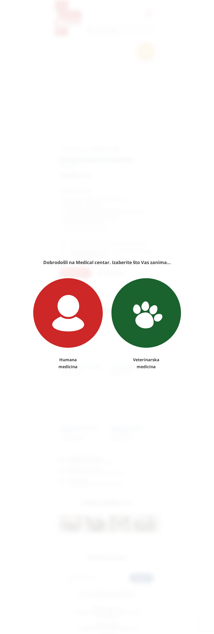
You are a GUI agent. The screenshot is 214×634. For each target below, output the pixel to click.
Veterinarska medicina (146, 323)
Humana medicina (68, 323)
